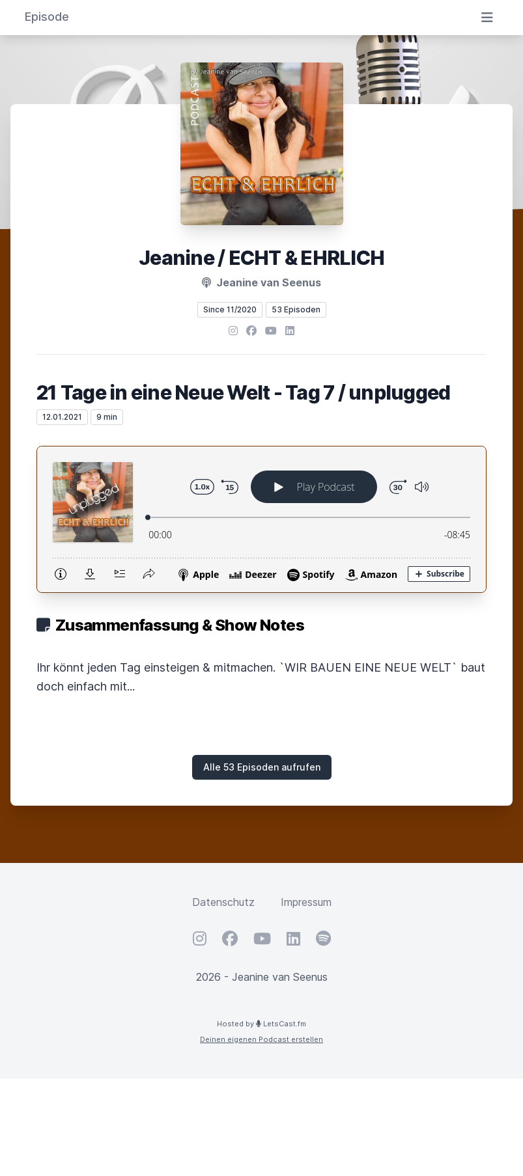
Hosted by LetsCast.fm (261, 1023)
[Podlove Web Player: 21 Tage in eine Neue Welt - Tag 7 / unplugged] (261, 519)
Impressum (306, 902)
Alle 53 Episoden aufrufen (261, 767)
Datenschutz (223, 902)
